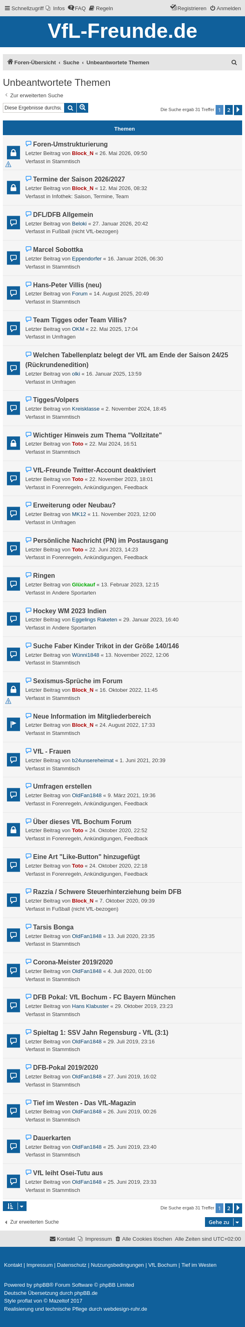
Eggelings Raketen (94, 619)
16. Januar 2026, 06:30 (135, 259)
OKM (78, 329)
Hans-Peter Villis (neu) (67, 285)
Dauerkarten (52, 1138)
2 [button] (228, 110)
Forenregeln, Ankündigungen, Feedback (100, 487)
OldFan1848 (87, 795)
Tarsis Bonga (53, 927)
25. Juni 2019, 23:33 (132, 1182)
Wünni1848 (85, 655)
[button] (238, 110)
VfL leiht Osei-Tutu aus (68, 1173)
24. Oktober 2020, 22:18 (118, 866)
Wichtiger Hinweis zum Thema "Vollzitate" (97, 435)
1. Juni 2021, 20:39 (142, 760)
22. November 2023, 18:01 (121, 479)
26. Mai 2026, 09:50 (123, 153)
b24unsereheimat (93, 760)
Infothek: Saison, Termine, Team (90, 196)
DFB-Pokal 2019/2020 (65, 1067)
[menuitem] (55, 8)
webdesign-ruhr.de (125, 1309)
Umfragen (64, 337)
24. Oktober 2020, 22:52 (118, 830)
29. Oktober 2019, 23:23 (144, 1006)
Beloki (79, 224)
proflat (25, 1301)
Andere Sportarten (74, 593)
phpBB (41, 1285)
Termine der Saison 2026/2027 (79, 179)
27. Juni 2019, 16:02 (132, 1076)
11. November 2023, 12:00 (124, 514)
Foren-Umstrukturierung (70, 144)
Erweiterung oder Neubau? (74, 505)
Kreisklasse (85, 409)
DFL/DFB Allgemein (63, 214)
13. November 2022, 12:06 (137, 655)
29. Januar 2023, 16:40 (151, 619)
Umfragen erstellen (62, 786)
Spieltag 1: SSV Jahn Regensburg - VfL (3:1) (100, 1032)
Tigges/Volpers (56, 399)
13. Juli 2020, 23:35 (131, 936)
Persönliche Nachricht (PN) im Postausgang (100, 540)
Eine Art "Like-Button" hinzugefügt (86, 856)
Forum (79, 294)
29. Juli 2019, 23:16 (131, 1041)
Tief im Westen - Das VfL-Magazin (84, 1103)
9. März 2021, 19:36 (132, 795)
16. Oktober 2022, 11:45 (129, 690)
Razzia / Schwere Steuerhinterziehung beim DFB (107, 891)
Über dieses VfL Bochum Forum (82, 821)
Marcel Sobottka (58, 249)
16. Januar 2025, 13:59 (114, 374)
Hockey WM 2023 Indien (69, 611)
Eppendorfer (87, 259)
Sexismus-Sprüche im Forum (77, 681)
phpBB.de (86, 1293)
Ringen (44, 575)
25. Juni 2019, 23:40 (132, 1147)
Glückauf (83, 585)
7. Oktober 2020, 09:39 (127, 901)
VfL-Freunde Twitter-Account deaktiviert (94, 470)
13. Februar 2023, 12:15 (130, 585)
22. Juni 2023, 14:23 (113, 550)
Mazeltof (59, 1301)
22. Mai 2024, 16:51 (113, 444)
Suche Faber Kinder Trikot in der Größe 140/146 (106, 646)
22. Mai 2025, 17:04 (114, 329)
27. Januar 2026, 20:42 (120, 224)
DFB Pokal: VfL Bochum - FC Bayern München (104, 997)
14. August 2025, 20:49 (121, 294)
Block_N (83, 153)
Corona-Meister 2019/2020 (73, 962)
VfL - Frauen (52, 751)
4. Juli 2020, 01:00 (130, 971)
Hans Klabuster (90, 1006)
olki (76, 374)
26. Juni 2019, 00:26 (132, 1111)
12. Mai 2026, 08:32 (123, 188)
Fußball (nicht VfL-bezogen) (85, 231)
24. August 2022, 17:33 (127, 725)
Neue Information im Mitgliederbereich (92, 716)
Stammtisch (66, 161)
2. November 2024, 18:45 (135, 409)
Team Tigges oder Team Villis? (80, 320)
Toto (77, 444)
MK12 (79, 514)
